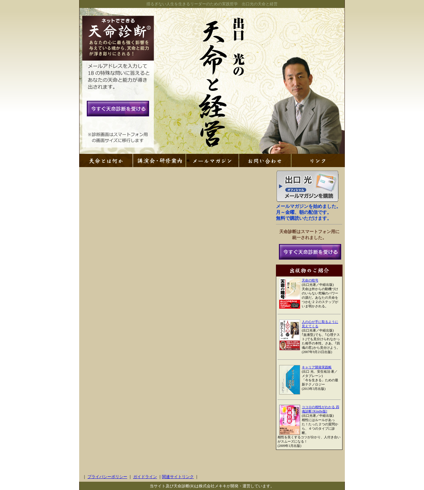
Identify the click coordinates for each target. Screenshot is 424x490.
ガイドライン (145, 476)
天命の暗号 (310, 280)
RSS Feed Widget (176, 471)
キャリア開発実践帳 (317, 367)
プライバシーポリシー (107, 476)
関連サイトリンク (178, 476)
